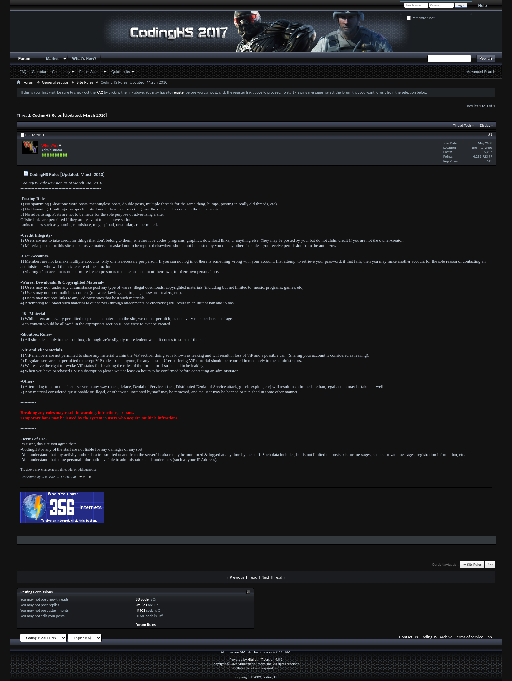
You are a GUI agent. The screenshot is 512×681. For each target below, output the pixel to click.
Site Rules (85, 82)
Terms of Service (469, 636)
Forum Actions (90, 72)
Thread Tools (462, 125)
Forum (24, 58)
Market (52, 58)
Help (482, 5)
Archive (446, 636)
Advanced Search (481, 72)
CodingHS (429, 636)
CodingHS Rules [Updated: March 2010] (69, 115)
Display (485, 125)
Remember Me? (421, 18)
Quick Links (120, 72)
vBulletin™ (255, 660)
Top (490, 565)
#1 (490, 134)
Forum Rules (146, 624)
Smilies (141, 605)
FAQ (22, 72)
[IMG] (140, 610)
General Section (55, 82)
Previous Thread (243, 577)
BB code (142, 599)
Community (61, 72)
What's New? (84, 58)
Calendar (39, 72)
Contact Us (408, 636)
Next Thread (271, 577)
